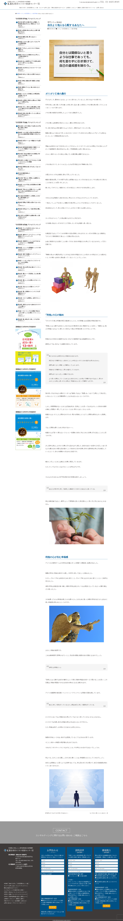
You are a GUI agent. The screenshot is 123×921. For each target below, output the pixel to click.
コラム (59, 29)
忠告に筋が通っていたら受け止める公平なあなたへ (29, 114)
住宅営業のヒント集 (32, 7)
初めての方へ (23, 7)
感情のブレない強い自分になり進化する (29, 88)
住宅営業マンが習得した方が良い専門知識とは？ (29, 196)
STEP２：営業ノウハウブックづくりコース (15, 894)
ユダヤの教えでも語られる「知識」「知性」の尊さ (29, 127)
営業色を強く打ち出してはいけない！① (29, 167)
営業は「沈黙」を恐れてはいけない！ (29, 203)
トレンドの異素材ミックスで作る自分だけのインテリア (29, 248)
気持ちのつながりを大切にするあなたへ (57, 813)
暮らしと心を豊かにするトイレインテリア (29, 281)
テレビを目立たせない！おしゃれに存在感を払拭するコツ (29, 229)
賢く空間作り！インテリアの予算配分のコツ (29, 292)
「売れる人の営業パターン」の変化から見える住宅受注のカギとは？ (29, 190)
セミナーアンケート (21, 886)
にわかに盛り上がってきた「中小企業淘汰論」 (29, 42)
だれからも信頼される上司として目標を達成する (29, 55)
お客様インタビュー (71, 7)
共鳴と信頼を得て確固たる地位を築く (29, 81)
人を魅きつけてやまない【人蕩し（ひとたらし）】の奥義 (29, 161)
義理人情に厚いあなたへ (30, 37)
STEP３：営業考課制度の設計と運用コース (15, 896)
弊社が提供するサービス (58, 7)
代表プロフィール (90, 7)
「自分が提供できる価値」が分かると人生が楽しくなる (29, 154)
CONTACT (61, 830)
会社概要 (17, 901)
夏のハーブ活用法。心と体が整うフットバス (29, 274)
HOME (6, 883)
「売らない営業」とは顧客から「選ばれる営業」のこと (29, 179)
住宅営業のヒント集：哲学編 (69, 29)
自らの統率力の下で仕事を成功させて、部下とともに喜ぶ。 (29, 62)
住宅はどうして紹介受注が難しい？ (29, 209)
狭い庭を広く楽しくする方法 (31, 319)
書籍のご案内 (81, 7)
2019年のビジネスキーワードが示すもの (29, 68)
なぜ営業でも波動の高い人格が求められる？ (29, 216)
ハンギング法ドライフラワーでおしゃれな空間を (29, 261)
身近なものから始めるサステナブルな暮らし (29, 305)
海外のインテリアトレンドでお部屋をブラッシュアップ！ (29, 235)
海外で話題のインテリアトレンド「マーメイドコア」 (29, 255)
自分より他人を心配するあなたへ (29, 75)
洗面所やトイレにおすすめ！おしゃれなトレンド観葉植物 (29, 242)
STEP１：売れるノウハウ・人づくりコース (15, 892)
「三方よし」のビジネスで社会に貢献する (29, 49)
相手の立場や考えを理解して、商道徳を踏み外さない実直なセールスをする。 (29, 23)
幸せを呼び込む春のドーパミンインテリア (29, 268)
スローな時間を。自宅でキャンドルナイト (29, 299)
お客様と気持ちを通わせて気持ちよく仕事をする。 (29, 101)
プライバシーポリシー (19, 903)
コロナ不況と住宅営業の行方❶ (31, 184)
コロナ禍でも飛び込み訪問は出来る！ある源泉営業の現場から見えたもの (29, 134)
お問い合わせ (100, 7)
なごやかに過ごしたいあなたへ (98, 813)
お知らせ (23, 901)
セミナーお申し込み (44, 7)
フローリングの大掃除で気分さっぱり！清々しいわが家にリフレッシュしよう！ (29, 312)
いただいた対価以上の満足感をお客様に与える (29, 94)
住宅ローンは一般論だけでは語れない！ (29, 141)
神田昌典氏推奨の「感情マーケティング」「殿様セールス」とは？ (29, 148)
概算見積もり (26, 173)
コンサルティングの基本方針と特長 (13, 890)
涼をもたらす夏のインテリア (31, 287)
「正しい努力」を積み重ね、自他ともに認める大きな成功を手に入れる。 (29, 107)
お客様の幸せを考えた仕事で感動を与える (29, 31)
